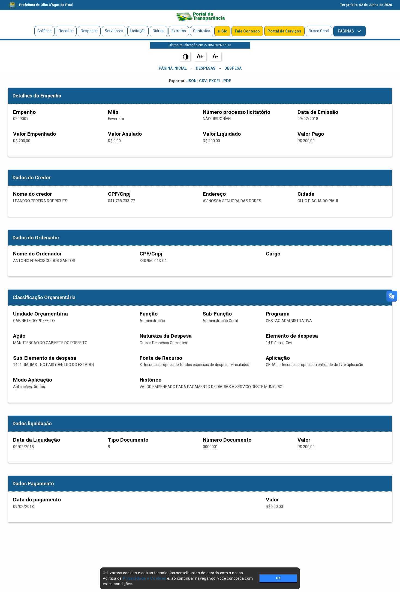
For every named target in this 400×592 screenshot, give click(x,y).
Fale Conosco (247, 31)
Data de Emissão (317, 112)
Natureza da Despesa (166, 336)
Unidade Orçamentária (40, 314)
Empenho (24, 112)
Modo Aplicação (32, 380)
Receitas (66, 31)
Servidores (114, 31)
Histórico (150, 380)
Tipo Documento (128, 440)
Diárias (158, 31)
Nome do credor (32, 194)
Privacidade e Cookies (144, 578)
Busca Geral (319, 31)
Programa (278, 314)
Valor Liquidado (222, 134)
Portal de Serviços (284, 31)
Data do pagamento (37, 499)
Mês (113, 112)
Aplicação (278, 358)
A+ (200, 56)
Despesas (89, 31)
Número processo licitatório (236, 112)
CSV (203, 81)
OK (278, 578)
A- (215, 56)
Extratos (179, 31)
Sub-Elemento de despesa (44, 358)
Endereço (214, 194)
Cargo (273, 254)
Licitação (138, 31)
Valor (303, 440)
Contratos (201, 31)
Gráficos (44, 31)
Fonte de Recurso (161, 358)
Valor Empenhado (34, 134)
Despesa (233, 68)
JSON (192, 81)
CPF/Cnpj (119, 194)
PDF (227, 81)
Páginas (346, 31)
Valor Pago (310, 134)
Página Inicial (173, 68)
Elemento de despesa (292, 336)
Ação (19, 336)
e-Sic (222, 31)
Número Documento (227, 440)
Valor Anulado (125, 134)
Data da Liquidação (36, 440)
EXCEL (215, 81)
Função (149, 314)
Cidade (305, 194)
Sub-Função (217, 314)
